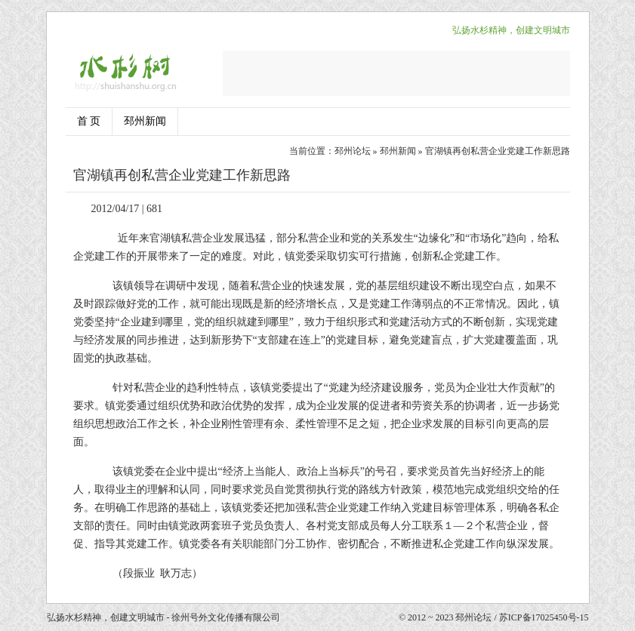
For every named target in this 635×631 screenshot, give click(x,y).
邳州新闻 (145, 121)
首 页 (89, 121)
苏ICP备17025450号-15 (544, 617)
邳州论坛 (352, 151)
